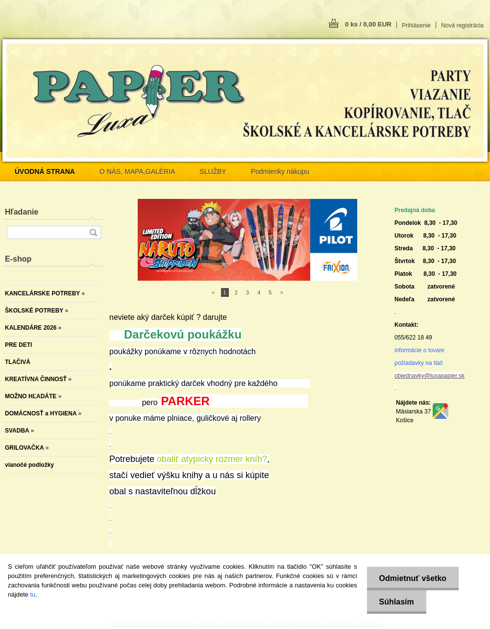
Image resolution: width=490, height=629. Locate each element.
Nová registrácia (462, 25)
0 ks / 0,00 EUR (368, 24)
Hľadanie (21, 212)
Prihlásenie (416, 25)
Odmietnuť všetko (412, 578)
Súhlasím (396, 602)
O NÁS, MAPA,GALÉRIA (137, 171)
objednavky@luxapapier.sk (429, 375)
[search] (93, 232)
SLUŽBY (212, 171)
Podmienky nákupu (280, 171)
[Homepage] (44, 171)
